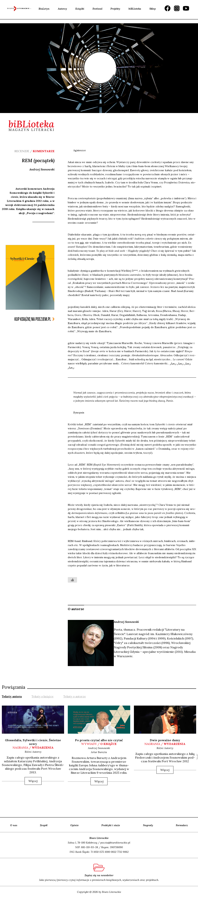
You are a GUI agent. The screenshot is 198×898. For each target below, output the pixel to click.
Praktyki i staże (110, 825)
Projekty (115, 8)
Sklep (152, 8)
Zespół (43, 825)
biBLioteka (135, 8)
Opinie (74, 825)
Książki (79, 8)
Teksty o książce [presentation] (43, 696)
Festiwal (97, 8)
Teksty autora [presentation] (12, 696)
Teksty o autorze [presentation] (74, 696)
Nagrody (148, 825)
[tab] (12, 696)
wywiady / (99, 744)
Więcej (33, 781)
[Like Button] (72, 580)
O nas (13, 825)
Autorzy (62, 8)
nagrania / (33, 747)
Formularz (182, 825)
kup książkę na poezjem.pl (32, 319)
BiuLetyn (44, 8)
